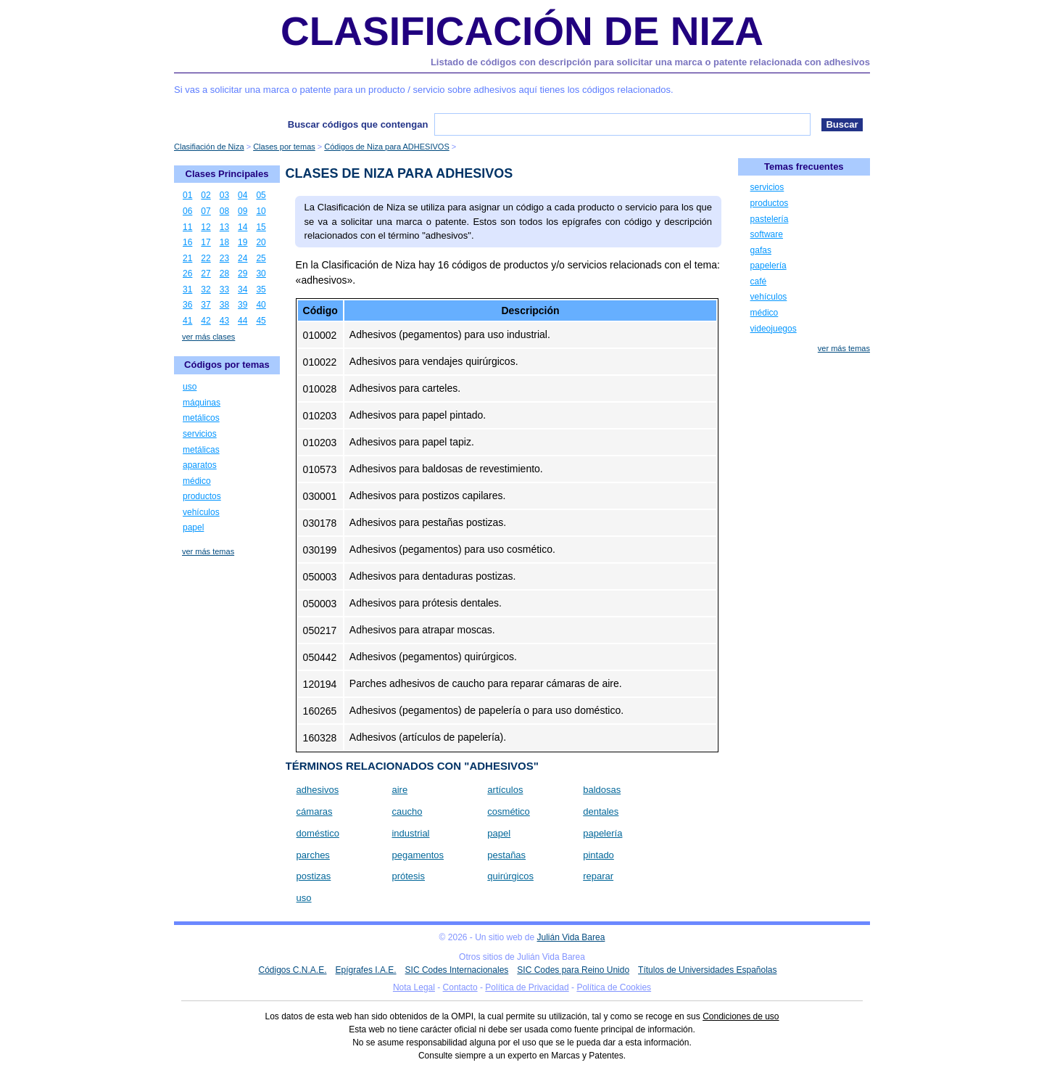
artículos (505, 789)
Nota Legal (414, 987)
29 (242, 273)
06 (187, 211)
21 (187, 258)
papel (498, 833)
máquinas (201, 403)
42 (205, 321)
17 (205, 242)
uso (304, 897)
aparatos (200, 465)
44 (242, 321)
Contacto (460, 987)
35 (260, 289)
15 (260, 227)
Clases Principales (227, 173)
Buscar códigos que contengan (358, 124)
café (758, 281)
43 (224, 321)
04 (242, 195)
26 (187, 273)
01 (187, 195)
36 (187, 305)
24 (242, 258)
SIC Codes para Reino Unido (573, 970)
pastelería (769, 219)
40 (260, 305)
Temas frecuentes (804, 166)
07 (205, 211)
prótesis (408, 876)
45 (260, 321)
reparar (598, 876)
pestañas (506, 855)
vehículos (201, 512)
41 (187, 321)
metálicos (201, 418)
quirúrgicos (510, 876)
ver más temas (208, 551)
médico (197, 481)
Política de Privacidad (526, 987)
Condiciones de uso (741, 1016)
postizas (314, 876)
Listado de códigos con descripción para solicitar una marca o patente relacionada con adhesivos (650, 62)
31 (187, 289)
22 (205, 258)
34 (242, 289)
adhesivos (318, 789)
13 (224, 227)
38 (224, 305)
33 (224, 289)
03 (224, 195)
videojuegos (773, 329)
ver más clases (208, 336)
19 (242, 242)
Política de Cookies (613, 987)
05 (260, 195)
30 (260, 273)
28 (224, 273)
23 (224, 258)
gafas (760, 250)
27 (205, 273)
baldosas (602, 789)
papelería (602, 833)
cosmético (508, 811)
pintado (598, 855)
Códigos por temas (227, 364)
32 (205, 289)
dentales (600, 811)
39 (242, 305)
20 (260, 242)
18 (224, 242)
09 (242, 211)
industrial (410, 833)
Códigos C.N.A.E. (292, 970)
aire (399, 789)
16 (187, 242)
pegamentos (418, 855)
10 (260, 211)
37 (205, 305)
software (766, 234)
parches (313, 855)
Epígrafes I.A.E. (366, 970)
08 (224, 211)
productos (202, 496)
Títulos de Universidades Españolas (707, 970)
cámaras (315, 811)
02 (205, 195)
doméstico (318, 833)
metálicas (201, 450)
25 (260, 258)
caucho (407, 811)
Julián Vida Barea (571, 937)
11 (187, 227)
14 (242, 227)
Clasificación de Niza (522, 31)
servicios (200, 434)
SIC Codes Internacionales (457, 970)
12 (205, 227)
